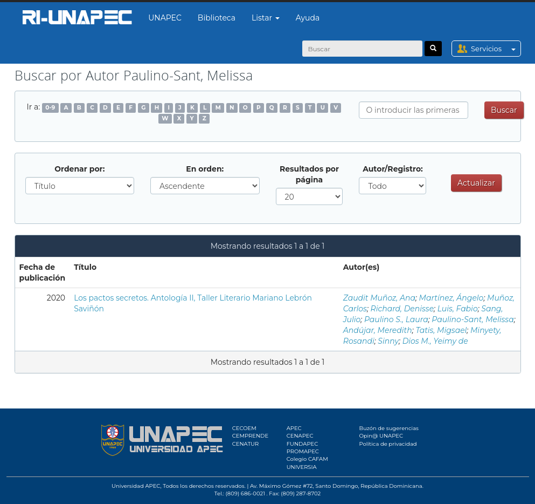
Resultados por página (309, 174)
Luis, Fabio (457, 309)
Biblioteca (216, 18)
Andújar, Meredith (377, 330)
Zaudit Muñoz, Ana (379, 298)
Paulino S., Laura (396, 319)
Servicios (495, 48)
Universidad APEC (136, 485)
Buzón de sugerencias (389, 428)
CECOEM (244, 428)
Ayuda (307, 18)
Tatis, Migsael (441, 330)
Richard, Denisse (402, 309)
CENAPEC (300, 435)
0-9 (50, 107)
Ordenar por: (79, 169)
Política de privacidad (387, 443)
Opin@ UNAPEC (381, 435)
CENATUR (245, 443)
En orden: (205, 169)
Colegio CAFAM (307, 458)
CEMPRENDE (250, 435)
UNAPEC (165, 18)
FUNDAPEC (302, 443)
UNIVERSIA (302, 467)
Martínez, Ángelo (451, 298)
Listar (266, 18)
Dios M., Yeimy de (435, 341)
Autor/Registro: (393, 169)
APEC (294, 428)
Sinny (388, 341)
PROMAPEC (303, 451)
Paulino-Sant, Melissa (472, 319)
